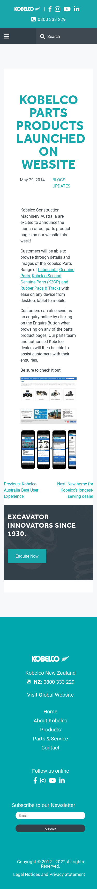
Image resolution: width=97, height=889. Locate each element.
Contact (50, 748)
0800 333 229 (52, 19)
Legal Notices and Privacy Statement (49, 874)
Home (50, 711)
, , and (47, 279)
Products (50, 730)
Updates (61, 186)
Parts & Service (50, 739)
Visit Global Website (50, 695)
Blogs (59, 179)
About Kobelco (50, 720)
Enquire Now (27, 556)
